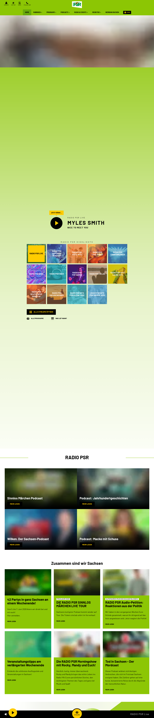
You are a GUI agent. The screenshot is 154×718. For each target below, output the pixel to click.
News (19, 4)
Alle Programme (37, 318)
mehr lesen (15, 504)
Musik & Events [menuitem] (81, 12)
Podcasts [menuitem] (65, 12)
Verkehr (6, 4)
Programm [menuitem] (51, 12)
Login (127, 12)
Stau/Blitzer (27, 4)
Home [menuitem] (27, 12)
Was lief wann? (61, 318)
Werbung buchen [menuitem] (112, 12)
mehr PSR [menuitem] (96, 12)
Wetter (13, 4)
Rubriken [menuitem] (37, 12)
